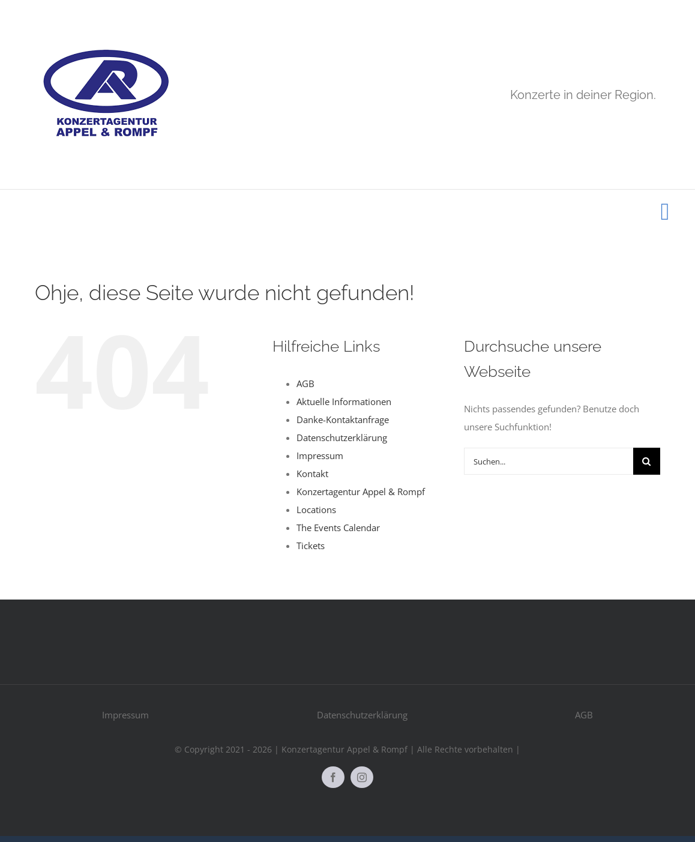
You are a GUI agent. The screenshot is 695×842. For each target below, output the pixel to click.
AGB (305, 383)
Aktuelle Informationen (343, 401)
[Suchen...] (548, 461)
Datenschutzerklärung (341, 438)
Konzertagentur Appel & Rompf (360, 492)
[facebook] (333, 777)
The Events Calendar (338, 528)
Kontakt (312, 474)
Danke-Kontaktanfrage (342, 419)
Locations (316, 510)
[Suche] (646, 461)
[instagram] (362, 777)
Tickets (310, 546)
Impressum (319, 456)
